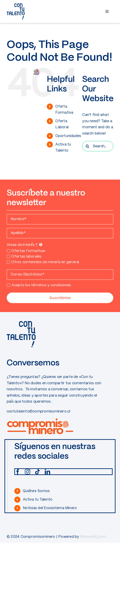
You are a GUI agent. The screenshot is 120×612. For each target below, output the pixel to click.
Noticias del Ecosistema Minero (50, 508)
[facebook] (17, 471)
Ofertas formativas (28, 251)
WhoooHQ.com (93, 536)
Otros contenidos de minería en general (45, 262)
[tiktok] (37, 471)
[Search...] (97, 146)
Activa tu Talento (37, 499)
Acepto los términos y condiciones (41, 285)
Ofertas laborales (26, 256)
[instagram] (27, 471)
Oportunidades (68, 136)
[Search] (87, 146)
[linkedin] (47, 471)
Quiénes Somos (36, 491)
